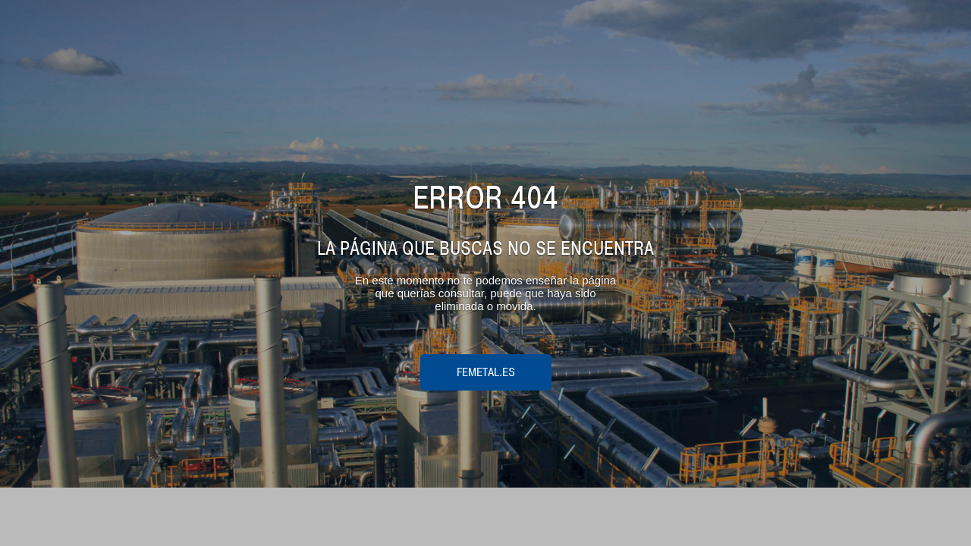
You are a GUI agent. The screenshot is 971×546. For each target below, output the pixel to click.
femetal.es (486, 372)
